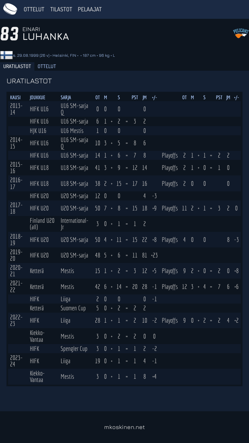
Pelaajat (90, 9)
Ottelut (34, 9)
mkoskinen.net (124, 427)
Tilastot (61, 9)
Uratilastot (17, 66)
